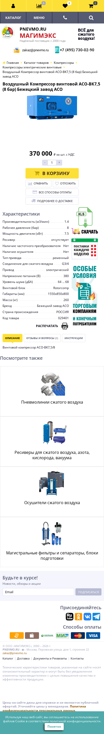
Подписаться (88, 592)
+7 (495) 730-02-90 (76, 50)
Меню (39, 17)
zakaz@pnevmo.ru (35, 50)
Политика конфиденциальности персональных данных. (44, 708)
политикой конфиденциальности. (75, 721)
